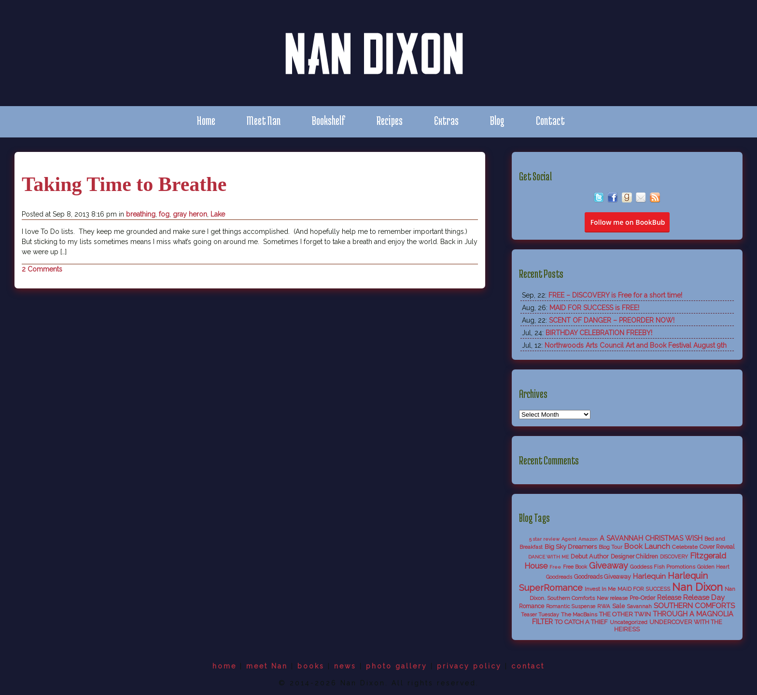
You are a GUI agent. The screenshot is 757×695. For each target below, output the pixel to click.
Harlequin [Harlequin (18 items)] (649, 576)
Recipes (390, 120)
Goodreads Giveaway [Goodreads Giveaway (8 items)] (602, 576)
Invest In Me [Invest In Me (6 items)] (600, 589)
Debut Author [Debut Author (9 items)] (590, 556)
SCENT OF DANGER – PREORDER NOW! (611, 320)
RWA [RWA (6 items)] (603, 606)
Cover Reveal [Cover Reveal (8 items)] (717, 547)
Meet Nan (263, 120)
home (224, 666)
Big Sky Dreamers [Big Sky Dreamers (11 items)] (571, 546)
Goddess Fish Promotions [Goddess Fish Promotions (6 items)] (662, 566)
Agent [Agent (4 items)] (568, 539)
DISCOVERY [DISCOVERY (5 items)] (674, 557)
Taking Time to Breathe (124, 184)
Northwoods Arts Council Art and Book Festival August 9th (636, 345)
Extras (446, 120)
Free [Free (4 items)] (555, 567)
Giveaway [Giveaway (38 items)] (608, 565)
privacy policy (469, 666)
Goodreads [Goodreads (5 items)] (559, 577)
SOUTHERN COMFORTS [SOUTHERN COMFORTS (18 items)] (694, 605)
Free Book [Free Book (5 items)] (575, 567)
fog (164, 214)
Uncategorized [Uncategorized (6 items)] (628, 622)
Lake (217, 214)
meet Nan (267, 666)
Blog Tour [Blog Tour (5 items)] (610, 547)
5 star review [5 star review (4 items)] (544, 539)
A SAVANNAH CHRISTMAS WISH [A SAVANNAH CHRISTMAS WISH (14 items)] (651, 538)
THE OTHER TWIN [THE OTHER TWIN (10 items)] (625, 614)
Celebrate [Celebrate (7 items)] (685, 547)
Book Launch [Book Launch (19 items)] (647, 546)
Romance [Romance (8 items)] (531, 606)
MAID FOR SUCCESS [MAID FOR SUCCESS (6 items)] (643, 589)
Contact (550, 120)
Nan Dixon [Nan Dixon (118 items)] (697, 587)
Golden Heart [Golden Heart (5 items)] (713, 567)
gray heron (190, 214)
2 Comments (42, 269)
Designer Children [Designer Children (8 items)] (634, 556)
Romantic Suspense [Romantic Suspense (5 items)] (570, 606)
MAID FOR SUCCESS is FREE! (594, 308)
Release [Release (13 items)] (669, 597)
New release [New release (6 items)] (612, 598)
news (345, 666)
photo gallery (396, 666)
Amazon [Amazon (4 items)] (588, 539)
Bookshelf (328, 120)
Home (205, 120)
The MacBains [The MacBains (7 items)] (579, 614)
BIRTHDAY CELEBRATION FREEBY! (599, 333)
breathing (140, 214)
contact (528, 666)
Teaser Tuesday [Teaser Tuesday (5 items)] (540, 615)
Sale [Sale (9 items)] (618, 606)
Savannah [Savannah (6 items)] (639, 606)
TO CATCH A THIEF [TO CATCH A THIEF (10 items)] (581, 622)
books (310, 666)
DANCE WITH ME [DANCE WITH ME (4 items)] (548, 556)
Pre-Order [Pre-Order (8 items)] (642, 598)
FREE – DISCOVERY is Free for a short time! (615, 295)
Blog (497, 120)
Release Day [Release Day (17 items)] (704, 597)
